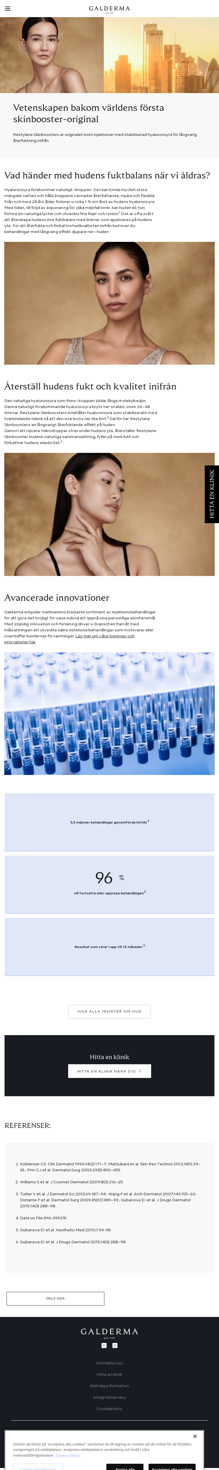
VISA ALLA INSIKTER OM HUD (110, 1011)
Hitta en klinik (109, 1375)
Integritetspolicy (109, 1397)
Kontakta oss (109, 1363)
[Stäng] (195, 1463)
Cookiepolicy (109, 1409)
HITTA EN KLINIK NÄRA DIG (106, 1071)
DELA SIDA (55, 1298)
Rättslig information (109, 1386)
